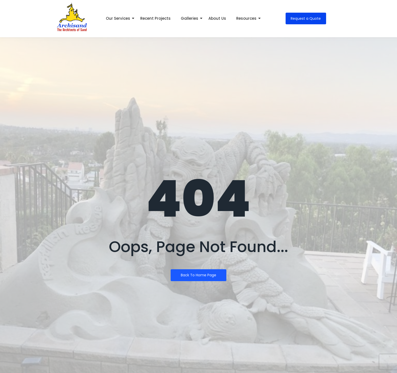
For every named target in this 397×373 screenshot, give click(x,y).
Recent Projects (155, 18)
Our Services (119, 18)
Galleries (191, 18)
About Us (217, 18)
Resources (247, 18)
